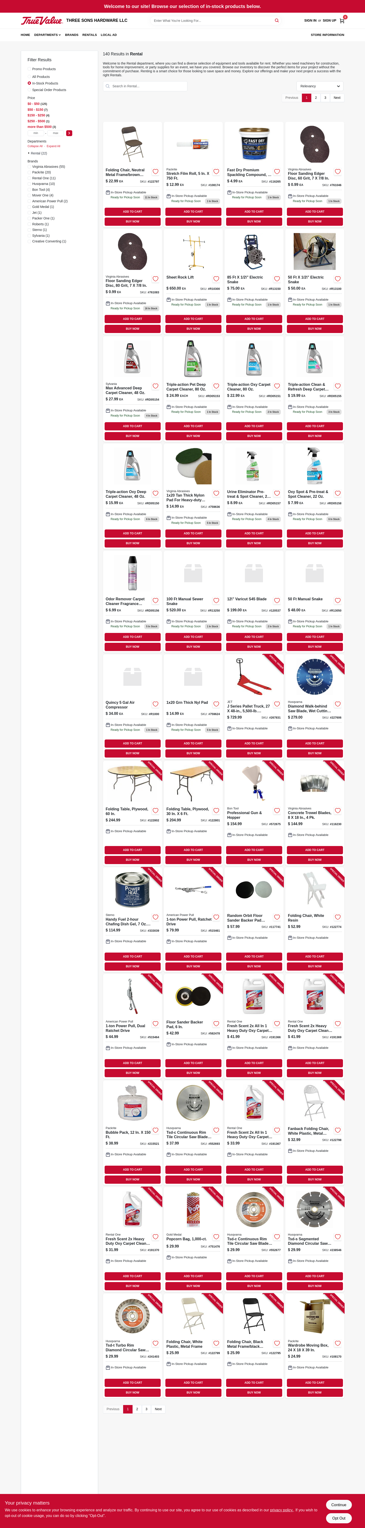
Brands (72, 35)
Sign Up (329, 20)
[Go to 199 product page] (254, 602)
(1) (43, 207)
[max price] (55, 133)
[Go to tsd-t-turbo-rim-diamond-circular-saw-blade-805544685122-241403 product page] (132, 1346)
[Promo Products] (29, 68)
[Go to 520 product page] (193, 602)
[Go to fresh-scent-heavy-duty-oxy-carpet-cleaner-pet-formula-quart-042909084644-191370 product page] (132, 1239)
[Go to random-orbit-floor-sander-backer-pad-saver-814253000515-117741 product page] (254, 919)
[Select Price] (69, 133)
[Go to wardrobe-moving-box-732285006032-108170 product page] (314, 1346)
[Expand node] (29, 153)
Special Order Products (49, 90)
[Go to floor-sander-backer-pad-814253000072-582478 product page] (193, 1026)
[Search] (277, 20)
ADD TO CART (132, 211)
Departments (46, 35)
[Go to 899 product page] (254, 496)
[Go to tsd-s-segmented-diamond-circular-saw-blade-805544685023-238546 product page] (314, 1239)
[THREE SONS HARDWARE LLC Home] (42, 20)
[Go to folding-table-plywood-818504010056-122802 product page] (132, 813)
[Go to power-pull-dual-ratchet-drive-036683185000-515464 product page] (132, 1026)
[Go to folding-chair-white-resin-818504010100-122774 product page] (314, 919)
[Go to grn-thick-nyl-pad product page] (193, 706)
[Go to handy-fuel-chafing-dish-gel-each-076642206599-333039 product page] (132, 919)
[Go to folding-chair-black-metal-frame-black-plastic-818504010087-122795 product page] (254, 1346)
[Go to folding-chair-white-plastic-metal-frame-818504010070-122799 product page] (193, 1346)
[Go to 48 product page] (314, 602)
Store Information (327, 35)
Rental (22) (39, 153)
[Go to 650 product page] (193, 282)
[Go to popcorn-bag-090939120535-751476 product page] (193, 1239)
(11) (44, 178)
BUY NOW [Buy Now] (132, 221)
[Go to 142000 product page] (254, 282)
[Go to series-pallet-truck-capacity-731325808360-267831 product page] (254, 706)
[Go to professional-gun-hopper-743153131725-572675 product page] (254, 813)
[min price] (36, 133)
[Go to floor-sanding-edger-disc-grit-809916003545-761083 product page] (132, 282)
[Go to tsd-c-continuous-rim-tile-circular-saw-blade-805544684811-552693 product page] (193, 1132)
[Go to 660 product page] (314, 282)
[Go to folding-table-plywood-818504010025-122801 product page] (193, 813)
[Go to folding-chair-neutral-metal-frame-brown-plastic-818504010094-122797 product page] (132, 174)
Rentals (89, 35)
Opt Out (338, 1518)
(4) (41, 189)
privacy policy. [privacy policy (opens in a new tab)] (281, 1510)
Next (337, 98)
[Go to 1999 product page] (314, 389)
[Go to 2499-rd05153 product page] (193, 389)
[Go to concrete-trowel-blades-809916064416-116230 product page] (314, 813)
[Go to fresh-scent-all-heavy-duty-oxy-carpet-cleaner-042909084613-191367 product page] (254, 1132)
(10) (43, 184)
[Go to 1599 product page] (132, 496)
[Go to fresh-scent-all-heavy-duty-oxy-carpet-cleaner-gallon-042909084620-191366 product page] (254, 1026)
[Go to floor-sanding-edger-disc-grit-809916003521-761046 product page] (314, 174)
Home (25, 35)
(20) (41, 172)
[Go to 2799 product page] (132, 389)
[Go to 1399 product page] (193, 496)
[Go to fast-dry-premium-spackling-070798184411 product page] (254, 174)
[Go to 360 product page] (132, 706)
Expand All (53, 146)
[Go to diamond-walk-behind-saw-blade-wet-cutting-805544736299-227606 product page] (314, 706)
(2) (50, 201)
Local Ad (109, 35)
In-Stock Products (45, 83)
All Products (41, 77)
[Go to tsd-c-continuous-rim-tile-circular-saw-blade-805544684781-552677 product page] (254, 1239)
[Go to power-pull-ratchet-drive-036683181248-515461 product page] (193, 919)
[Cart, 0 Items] (342, 20)
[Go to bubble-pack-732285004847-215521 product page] (132, 1132)
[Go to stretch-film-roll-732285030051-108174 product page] (193, 174)
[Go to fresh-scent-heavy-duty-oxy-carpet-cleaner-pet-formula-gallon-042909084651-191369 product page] (314, 1026)
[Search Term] (215, 20)
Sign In (310, 20)
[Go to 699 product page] (132, 602)
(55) (48, 167)
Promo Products (44, 69)
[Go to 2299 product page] (254, 389)
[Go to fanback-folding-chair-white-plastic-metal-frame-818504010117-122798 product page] (314, 1132)
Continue (338, 1505)
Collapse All (35, 146)
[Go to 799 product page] (314, 496)
